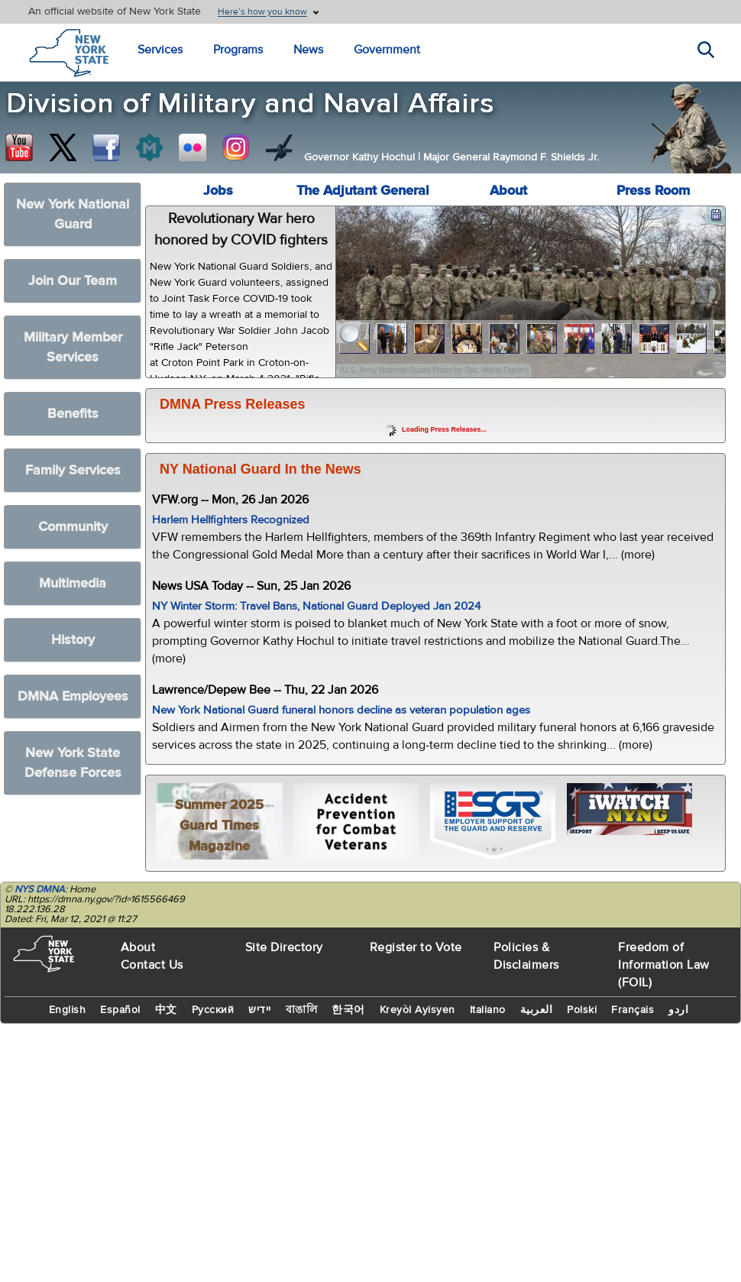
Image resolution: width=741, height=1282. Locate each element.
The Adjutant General (362, 190)
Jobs (218, 190)
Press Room (653, 190)
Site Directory (284, 947)
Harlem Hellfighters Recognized (230, 520)
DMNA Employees (73, 696)
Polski (582, 1010)
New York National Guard (72, 214)
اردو (678, 1010)
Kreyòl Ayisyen (417, 1010)
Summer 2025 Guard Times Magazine (219, 825)
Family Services (73, 470)
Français (632, 1010)
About (508, 190)
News (308, 49)
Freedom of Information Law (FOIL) (664, 965)
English (67, 1010)
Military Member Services (73, 347)
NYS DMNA (40, 889)
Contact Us (152, 965)
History (73, 640)
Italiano (488, 1010)
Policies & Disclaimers (526, 956)
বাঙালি (302, 1010)
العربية (536, 1010)
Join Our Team (72, 281)
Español (120, 1010)
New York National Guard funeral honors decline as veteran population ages (341, 710)
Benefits (73, 413)
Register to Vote (416, 947)
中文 (166, 1010)
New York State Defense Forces (72, 763)
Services (160, 49)
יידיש (259, 1010)
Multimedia (72, 583)
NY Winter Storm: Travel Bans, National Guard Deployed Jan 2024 (316, 606)
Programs (238, 49)
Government (387, 49)
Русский (213, 1010)
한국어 (348, 1010)
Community (73, 527)
